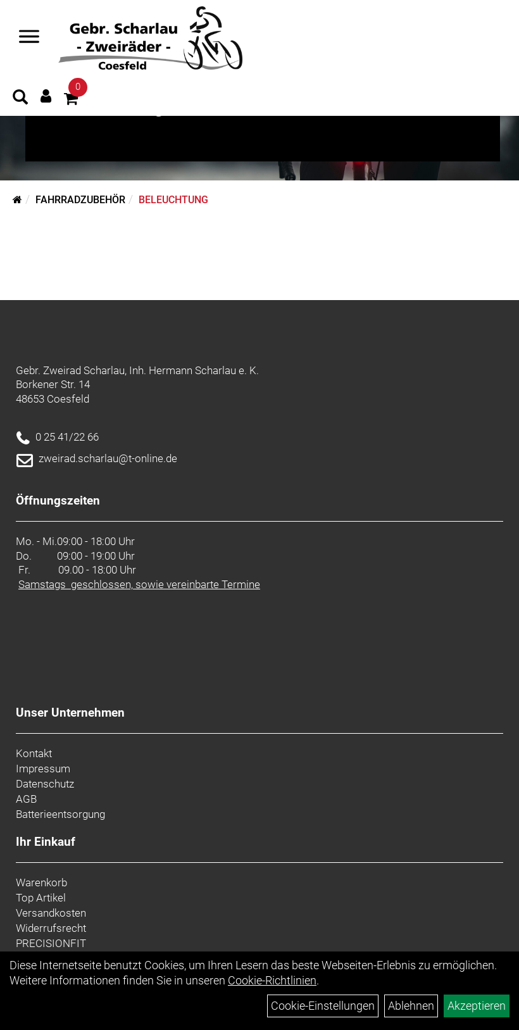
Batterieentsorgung (60, 814)
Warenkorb (41, 882)
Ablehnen (411, 1005)
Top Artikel (41, 897)
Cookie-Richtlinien (272, 980)
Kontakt (34, 753)
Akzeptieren (476, 1005)
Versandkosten (51, 913)
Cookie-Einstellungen (323, 1005)
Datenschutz (45, 783)
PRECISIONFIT (51, 943)
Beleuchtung (173, 200)
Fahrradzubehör (80, 200)
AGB (26, 799)
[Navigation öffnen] (29, 38)
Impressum (43, 768)
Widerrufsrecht (51, 928)
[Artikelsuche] (20, 99)
